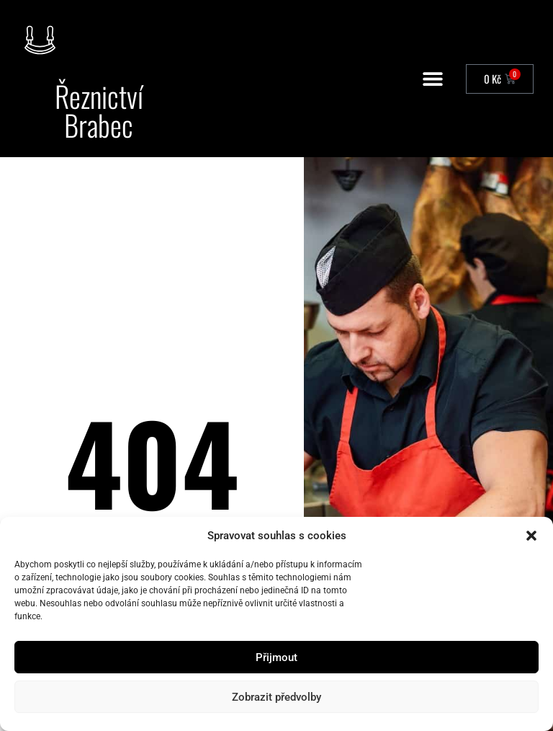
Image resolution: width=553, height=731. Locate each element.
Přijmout (276, 657)
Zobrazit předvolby (276, 697)
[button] (531, 535)
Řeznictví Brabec (99, 110)
